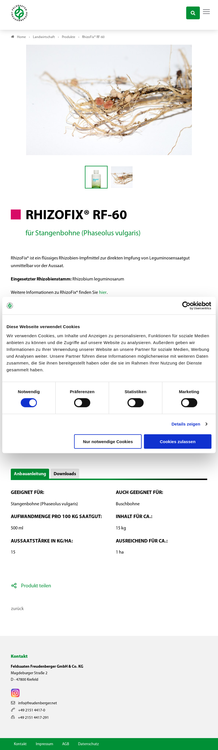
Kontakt (20, 744)
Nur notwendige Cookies (108, 441)
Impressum (44, 744)
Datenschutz (88, 744)
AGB (65, 744)
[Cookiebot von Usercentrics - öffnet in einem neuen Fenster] (186, 305)
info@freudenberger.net (34, 703)
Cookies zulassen (178, 441)
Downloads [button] (65, 474)
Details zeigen (185, 424)
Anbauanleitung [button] (30, 474)
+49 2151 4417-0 (28, 710)
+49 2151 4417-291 (30, 718)
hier (102, 292)
